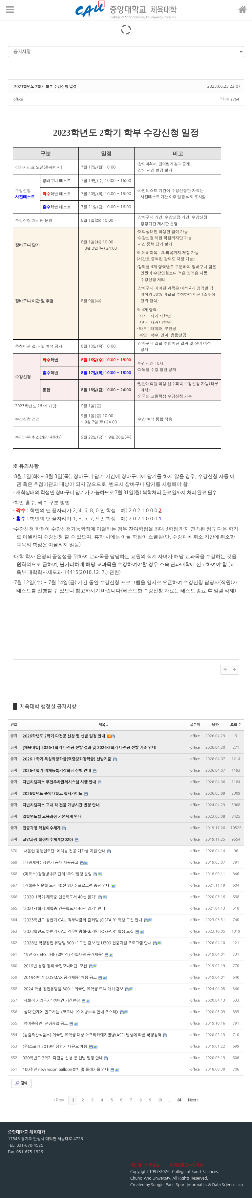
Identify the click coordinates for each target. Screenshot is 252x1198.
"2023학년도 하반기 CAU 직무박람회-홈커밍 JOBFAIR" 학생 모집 (79, 932)
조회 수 (236, 725)
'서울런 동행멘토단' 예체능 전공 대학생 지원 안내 (65, 851)
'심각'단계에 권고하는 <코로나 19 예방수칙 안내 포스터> (71, 1012)
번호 (13, 725)
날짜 (215, 725)
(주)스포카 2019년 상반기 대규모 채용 (56, 1047)
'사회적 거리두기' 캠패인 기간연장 (52, 1001)
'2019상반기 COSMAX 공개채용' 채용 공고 (60, 978)
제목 (103, 725)
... (169, 1100)
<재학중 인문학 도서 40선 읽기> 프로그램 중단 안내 (67, 886)
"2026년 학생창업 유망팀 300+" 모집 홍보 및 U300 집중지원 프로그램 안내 (88, 943)
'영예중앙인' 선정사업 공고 (46, 1024)
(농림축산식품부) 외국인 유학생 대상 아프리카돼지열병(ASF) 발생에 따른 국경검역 (93, 1035)
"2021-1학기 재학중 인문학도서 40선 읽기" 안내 (64, 909)
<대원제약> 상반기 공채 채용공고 (51, 863)
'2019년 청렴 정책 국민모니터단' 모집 (55, 966)
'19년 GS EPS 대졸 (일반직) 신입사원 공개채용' (63, 955)
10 (159, 1100)
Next (193, 1100)
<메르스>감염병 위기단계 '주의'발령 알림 (58, 874)
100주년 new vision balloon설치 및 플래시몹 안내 (66, 1070)
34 (179, 1100)
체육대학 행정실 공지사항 (48, 706)
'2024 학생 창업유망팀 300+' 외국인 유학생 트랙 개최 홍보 (74, 989)
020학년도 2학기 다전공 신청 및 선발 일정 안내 (63, 1058)
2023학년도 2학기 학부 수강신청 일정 (45, 86)
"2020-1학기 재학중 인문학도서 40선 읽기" (60, 897)
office (18, 99)
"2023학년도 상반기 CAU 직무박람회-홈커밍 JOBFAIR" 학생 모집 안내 (83, 920)
